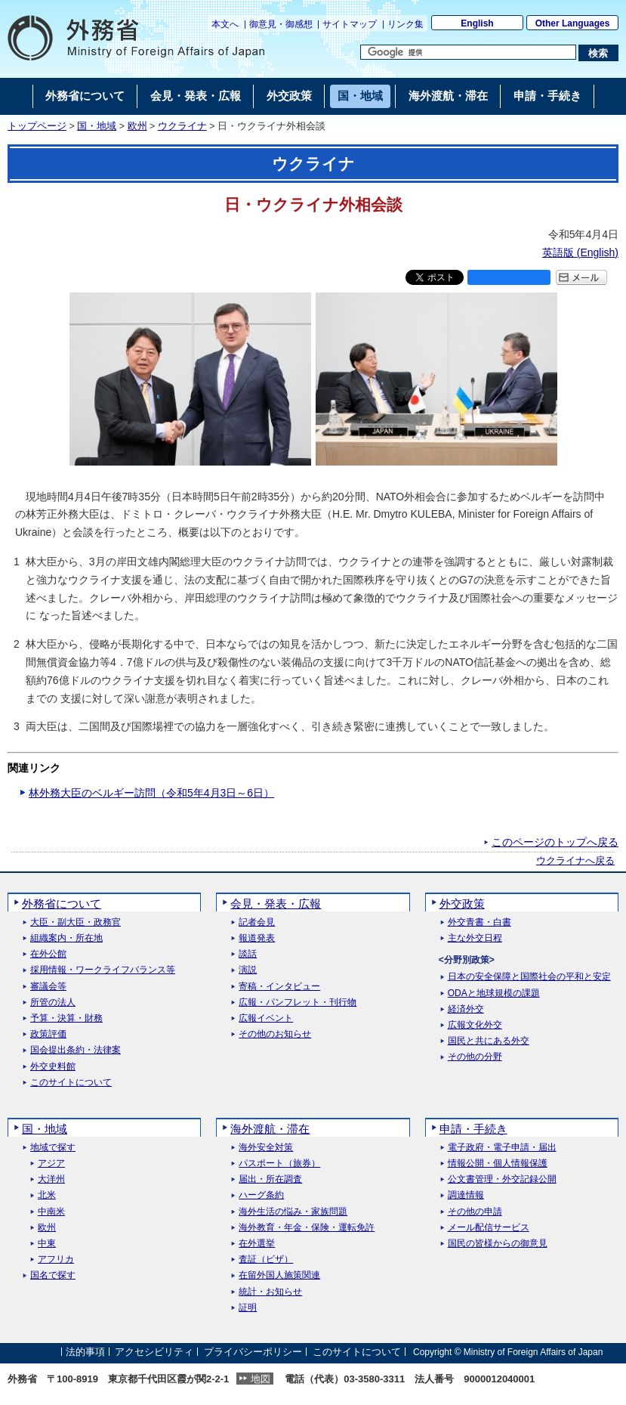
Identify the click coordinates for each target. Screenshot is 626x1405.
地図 (260, 1379)
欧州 (137, 126)
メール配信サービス (488, 1228)
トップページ (37, 126)
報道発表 (257, 938)
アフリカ (56, 1259)
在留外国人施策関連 (279, 1275)
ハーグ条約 (261, 1195)
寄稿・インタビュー (279, 987)
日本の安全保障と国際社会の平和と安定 (529, 977)
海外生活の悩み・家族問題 (293, 1212)
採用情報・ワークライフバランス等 (102, 970)
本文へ (225, 24)
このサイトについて (71, 1083)
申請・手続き (473, 1128)
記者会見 (257, 922)
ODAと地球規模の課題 (494, 993)
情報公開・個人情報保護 (497, 1163)
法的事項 (85, 1351)
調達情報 (466, 1195)
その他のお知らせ (275, 1034)
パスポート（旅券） (279, 1163)
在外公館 (48, 954)
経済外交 (466, 1009)
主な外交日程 (475, 938)
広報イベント (266, 1018)
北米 (47, 1195)
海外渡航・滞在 (270, 1128)
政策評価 (48, 1034)
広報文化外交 (475, 1025)
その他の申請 (475, 1212)
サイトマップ (349, 24)
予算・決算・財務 (66, 1018)
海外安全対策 (266, 1148)
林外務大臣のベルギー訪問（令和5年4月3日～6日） (151, 793)
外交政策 (462, 903)
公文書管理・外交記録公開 (502, 1179)
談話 (248, 954)
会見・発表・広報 (275, 903)
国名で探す (53, 1275)
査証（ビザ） (266, 1259)
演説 (248, 970)
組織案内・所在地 (66, 938)
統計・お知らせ (270, 1292)
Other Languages (572, 23)
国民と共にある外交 (488, 1041)
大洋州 (51, 1179)
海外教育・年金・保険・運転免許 (307, 1228)
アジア (51, 1163)
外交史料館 (53, 1067)
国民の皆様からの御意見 (497, 1244)
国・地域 (96, 126)
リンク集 (405, 24)
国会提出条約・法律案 (75, 1050)
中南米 (51, 1212)
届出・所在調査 (270, 1179)
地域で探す (53, 1148)
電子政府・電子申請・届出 (502, 1148)
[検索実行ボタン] (598, 53)
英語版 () (580, 252)
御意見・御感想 (281, 24)
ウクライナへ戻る (575, 861)
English (477, 23)
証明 (248, 1308)
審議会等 (48, 987)
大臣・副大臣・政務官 (75, 922)
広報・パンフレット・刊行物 (297, 1002)
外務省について (61, 903)
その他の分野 (475, 1057)
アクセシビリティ (154, 1351)
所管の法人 (53, 1002)
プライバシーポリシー (253, 1351)
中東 (47, 1244)
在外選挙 (257, 1244)
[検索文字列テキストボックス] (468, 52)
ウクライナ (182, 126)
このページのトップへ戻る (555, 842)
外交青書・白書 (479, 922)
